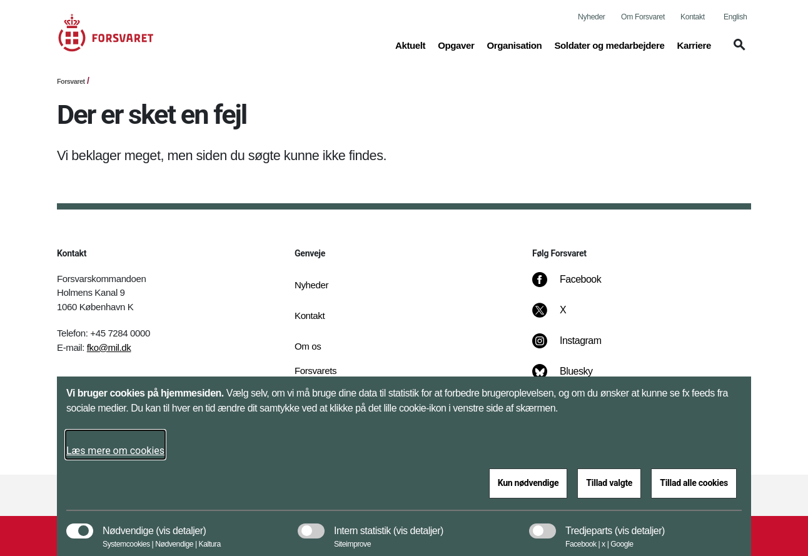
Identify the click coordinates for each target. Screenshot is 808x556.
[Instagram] (576, 347)
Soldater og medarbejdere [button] (609, 44)
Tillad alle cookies (694, 483)
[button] (737, 50)
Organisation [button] (514, 44)
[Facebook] (575, 286)
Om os (308, 346)
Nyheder (591, 17)
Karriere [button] (694, 44)
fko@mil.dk (109, 347)
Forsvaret (71, 81)
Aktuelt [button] (410, 44)
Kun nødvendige (528, 483)
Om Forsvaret (643, 17)
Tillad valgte (609, 483)
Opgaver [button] (456, 44)
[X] (563, 316)
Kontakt (692, 17)
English (735, 17)
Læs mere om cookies (115, 451)
